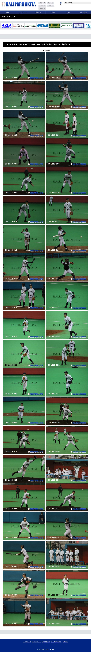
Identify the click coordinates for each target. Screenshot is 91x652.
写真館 (68, 12)
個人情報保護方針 (56, 642)
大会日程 (50, 3)
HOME (7, 12)
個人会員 (42, 8)
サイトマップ (27, 642)
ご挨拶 (50, 5)
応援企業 (42, 3)
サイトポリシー (36, 642)
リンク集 (42, 5)
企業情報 (65, 642)
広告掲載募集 (46, 642)
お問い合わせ (83, 12)
